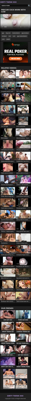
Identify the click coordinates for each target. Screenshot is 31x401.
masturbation (16, 33)
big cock (8, 33)
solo (10, 36)
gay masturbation (22, 36)
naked (8, 39)
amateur (4, 36)
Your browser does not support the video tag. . (15, 22)
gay (3, 33)
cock (3, 39)
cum (14, 36)
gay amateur (25, 33)
